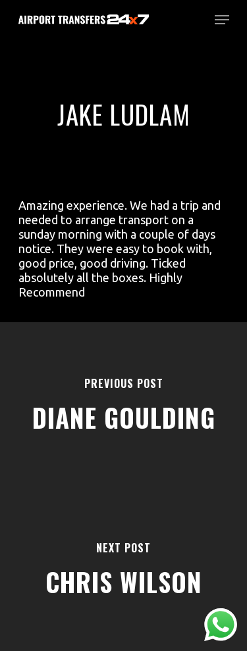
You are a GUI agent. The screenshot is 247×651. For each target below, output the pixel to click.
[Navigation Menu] (222, 19)
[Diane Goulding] (123, 404)
